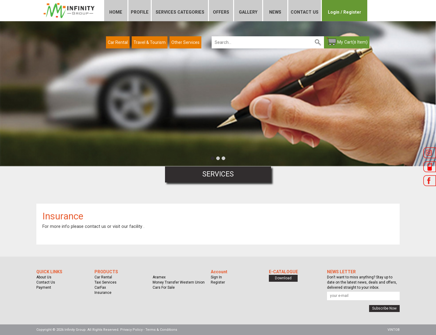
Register (218, 282)
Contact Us (45, 282)
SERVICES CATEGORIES (180, 12)
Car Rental (118, 42)
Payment (43, 287)
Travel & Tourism (150, 42)
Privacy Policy (131, 330)
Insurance (102, 293)
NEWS (275, 12)
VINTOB (394, 330)
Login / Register (344, 12)
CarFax (100, 287)
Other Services (185, 42)
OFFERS (221, 12)
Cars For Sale (164, 287)
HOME (115, 12)
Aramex (159, 277)
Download (283, 278)
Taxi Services (105, 282)
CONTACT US (305, 12)
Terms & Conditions (161, 330)
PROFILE (140, 12)
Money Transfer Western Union (179, 282)
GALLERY (248, 12)
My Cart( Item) (352, 42)
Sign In (216, 277)
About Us (43, 277)
